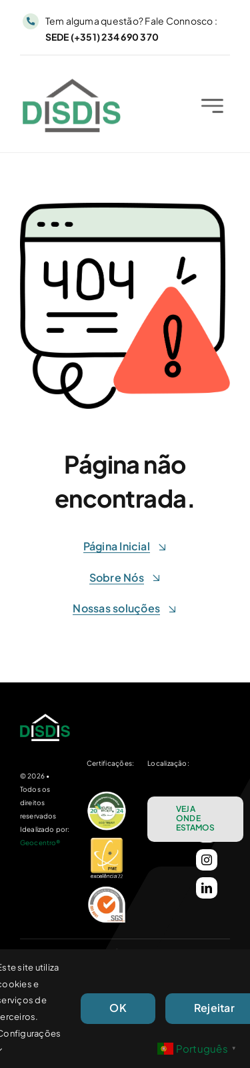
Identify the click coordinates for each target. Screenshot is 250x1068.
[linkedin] (206, 888)
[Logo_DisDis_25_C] (72, 86)
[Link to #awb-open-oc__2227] (212, 108)
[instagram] (206, 860)
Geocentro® (40, 843)
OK (117, 1008)
